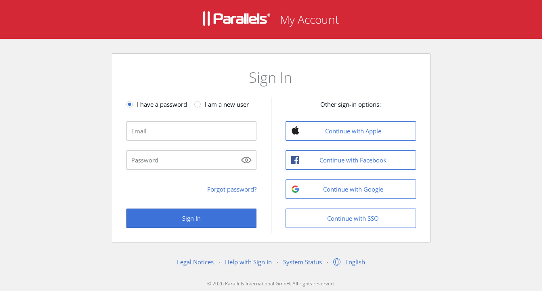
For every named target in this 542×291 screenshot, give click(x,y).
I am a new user (227, 104)
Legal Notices (195, 262)
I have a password (162, 104)
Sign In (191, 218)
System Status (302, 262)
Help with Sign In (248, 262)
